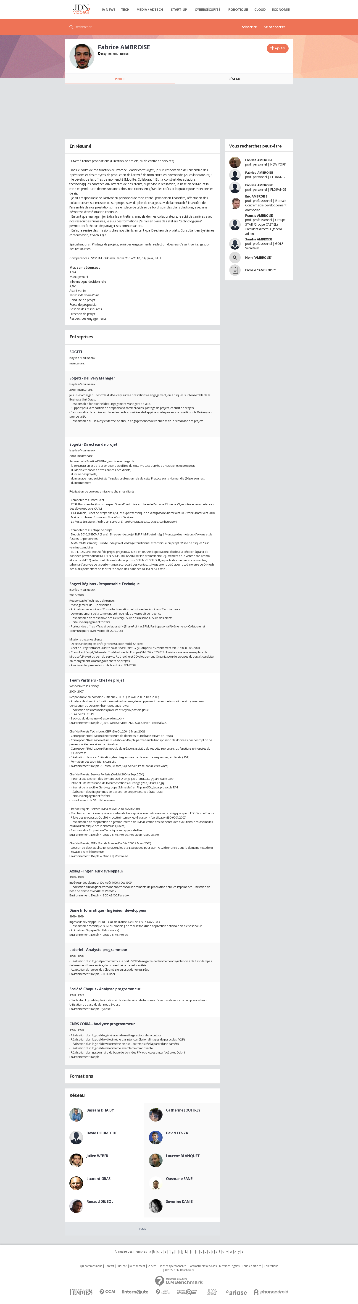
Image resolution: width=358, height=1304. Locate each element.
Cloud (260, 9)
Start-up (179, 9)
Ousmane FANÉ (179, 1178)
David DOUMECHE (102, 1132)
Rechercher (83, 26)
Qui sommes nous (91, 1266)
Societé (151, 1266)
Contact (109, 1266)
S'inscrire (249, 26)
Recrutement (137, 1266)
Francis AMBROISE (259, 215)
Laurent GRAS (99, 1178)
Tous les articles (251, 1266)
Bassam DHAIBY (100, 1110)
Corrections (271, 1266)
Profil (120, 79)
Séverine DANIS (179, 1201)
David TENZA (177, 1132)
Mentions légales (229, 1266)
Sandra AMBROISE (259, 239)
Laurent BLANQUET (183, 1155)
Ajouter (280, 48)
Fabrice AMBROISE (259, 160)
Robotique (238, 9)
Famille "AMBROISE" (260, 270)
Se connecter (274, 26)
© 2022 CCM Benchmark (179, 1270)
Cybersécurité (207, 9)
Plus (142, 1229)
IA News (109, 9)
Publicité (122, 1266)
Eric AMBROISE (256, 196)
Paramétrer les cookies (203, 1266)
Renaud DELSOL (100, 1201)
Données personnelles (172, 1266)
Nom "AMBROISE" (258, 257)
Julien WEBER (97, 1155)
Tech (125, 9)
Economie (281, 9)
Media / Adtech (150, 9)
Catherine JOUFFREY (183, 1110)
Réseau (234, 79)
